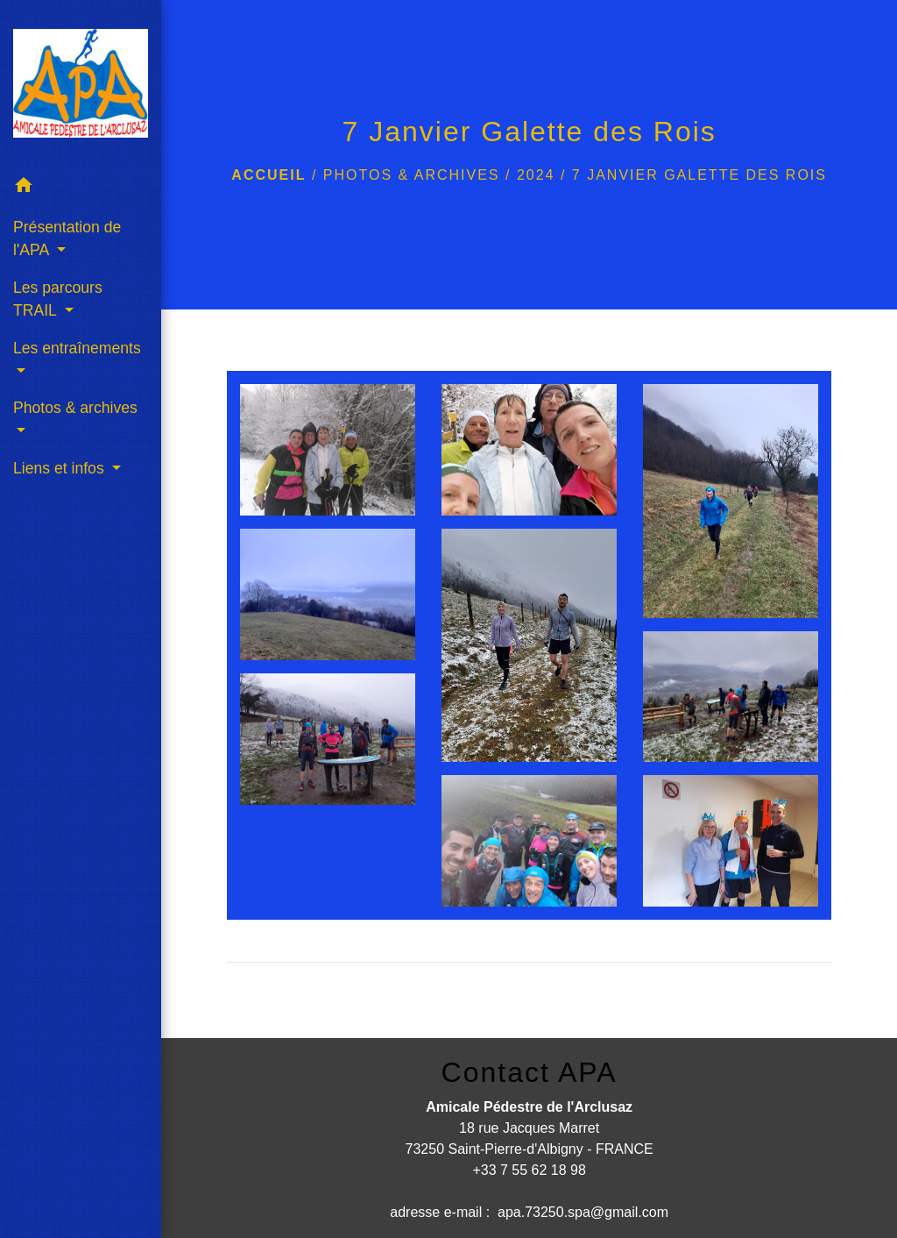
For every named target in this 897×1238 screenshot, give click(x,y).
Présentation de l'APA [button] (67, 238)
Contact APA (529, 1072)
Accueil (268, 174)
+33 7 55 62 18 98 (528, 1170)
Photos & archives (411, 174)
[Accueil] (80, 83)
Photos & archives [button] (75, 407)
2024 (536, 174)
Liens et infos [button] (61, 468)
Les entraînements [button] (77, 348)
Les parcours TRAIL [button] (57, 299)
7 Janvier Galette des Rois (699, 174)
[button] (80, 188)
